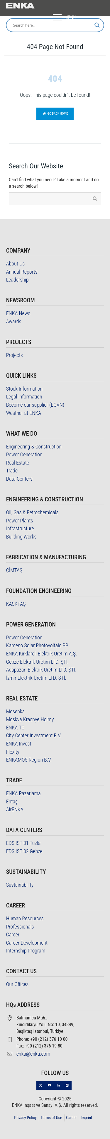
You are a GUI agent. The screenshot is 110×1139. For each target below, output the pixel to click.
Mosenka (15, 711)
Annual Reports (22, 272)
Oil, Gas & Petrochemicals (32, 512)
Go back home (55, 113)
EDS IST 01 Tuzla (23, 843)
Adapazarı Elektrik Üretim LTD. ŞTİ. (41, 670)
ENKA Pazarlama (23, 793)
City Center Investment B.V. (34, 735)
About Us (15, 263)
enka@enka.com (33, 1054)
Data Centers (19, 479)
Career (13, 934)
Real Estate (17, 463)
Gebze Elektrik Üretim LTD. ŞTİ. (37, 662)
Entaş (12, 801)
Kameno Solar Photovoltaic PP (37, 645)
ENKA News (18, 313)
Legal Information (24, 397)
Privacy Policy (25, 1117)
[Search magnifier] (97, 25)
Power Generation (24, 454)
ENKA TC (15, 727)
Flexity (12, 752)
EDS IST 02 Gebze (24, 851)
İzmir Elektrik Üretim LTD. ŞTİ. (36, 678)
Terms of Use (51, 1117)
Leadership (17, 280)
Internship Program (25, 951)
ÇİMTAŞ (14, 570)
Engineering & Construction (34, 446)
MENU (63, 18)
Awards (13, 321)
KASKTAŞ (16, 604)
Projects (14, 355)
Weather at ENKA (23, 413)
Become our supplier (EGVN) (35, 405)
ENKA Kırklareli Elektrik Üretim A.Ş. (41, 653)
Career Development (27, 943)
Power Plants (19, 520)
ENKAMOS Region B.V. (29, 760)
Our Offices (17, 984)
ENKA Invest (18, 744)
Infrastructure (20, 528)
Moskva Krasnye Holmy (30, 719)
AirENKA (14, 809)
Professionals (20, 927)
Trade (12, 470)
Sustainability (20, 885)
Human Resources (25, 918)
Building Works (21, 537)
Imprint (86, 1117)
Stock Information (24, 389)
